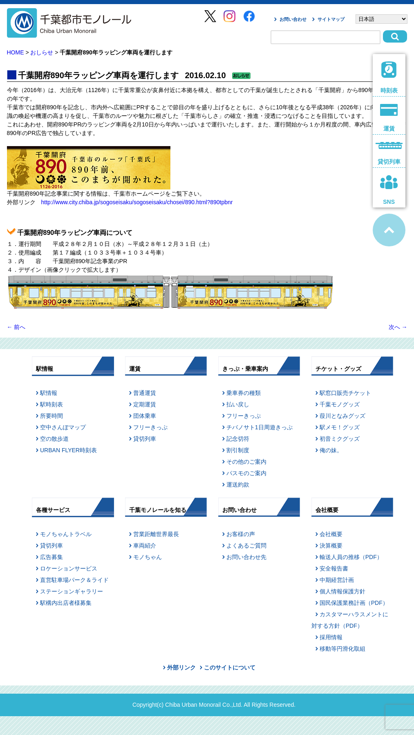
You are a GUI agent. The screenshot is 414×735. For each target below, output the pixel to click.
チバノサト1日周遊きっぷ (259, 427)
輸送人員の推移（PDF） (351, 557)
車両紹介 (144, 545)
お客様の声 (240, 534)
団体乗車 (144, 416)
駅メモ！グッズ (340, 427)
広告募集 (51, 557)
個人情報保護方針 (342, 591)
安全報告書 (334, 568)
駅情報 (48, 393)
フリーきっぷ (150, 427)
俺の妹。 (331, 450)
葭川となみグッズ (342, 416)
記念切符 (237, 438)
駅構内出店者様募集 (66, 603)
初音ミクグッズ (340, 438)
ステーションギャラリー (71, 591)
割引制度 (237, 450)
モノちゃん (147, 557)
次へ (398, 327)
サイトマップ (331, 19)
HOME (15, 52)
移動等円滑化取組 (342, 648)
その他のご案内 (246, 461)
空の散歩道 (54, 438)
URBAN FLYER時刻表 (68, 450)
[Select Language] (381, 19)
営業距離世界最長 (156, 534)
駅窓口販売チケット (345, 393)
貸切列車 (144, 438)
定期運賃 (144, 404)
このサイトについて (229, 667)
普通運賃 (144, 393)
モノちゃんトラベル (66, 534)
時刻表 (389, 77)
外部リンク (181, 667)
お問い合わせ (293, 19)
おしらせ (41, 52)
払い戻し (237, 404)
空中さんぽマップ (63, 427)
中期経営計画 (337, 580)
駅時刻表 (51, 404)
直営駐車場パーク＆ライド (74, 580)
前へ (16, 327)
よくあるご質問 (246, 545)
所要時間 (51, 416)
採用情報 (331, 637)
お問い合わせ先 (246, 557)
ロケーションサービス (68, 568)
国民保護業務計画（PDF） (354, 603)
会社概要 (331, 534)
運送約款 (237, 484)
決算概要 (331, 545)
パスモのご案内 (246, 473)
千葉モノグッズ (340, 404)
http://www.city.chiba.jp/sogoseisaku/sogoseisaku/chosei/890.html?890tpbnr (137, 202)
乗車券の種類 (243, 393)
